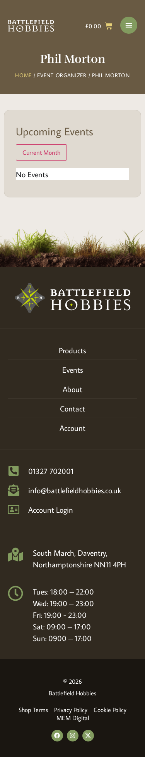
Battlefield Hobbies (72, 693)
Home (23, 75)
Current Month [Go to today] (41, 152)
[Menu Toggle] (128, 25)
